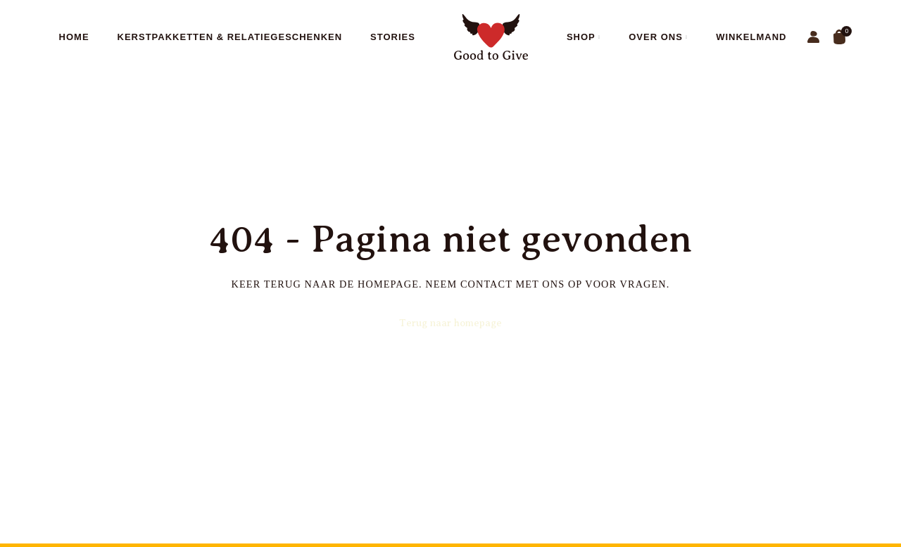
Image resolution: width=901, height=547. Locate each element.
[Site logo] (491, 35)
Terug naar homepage (450, 323)
